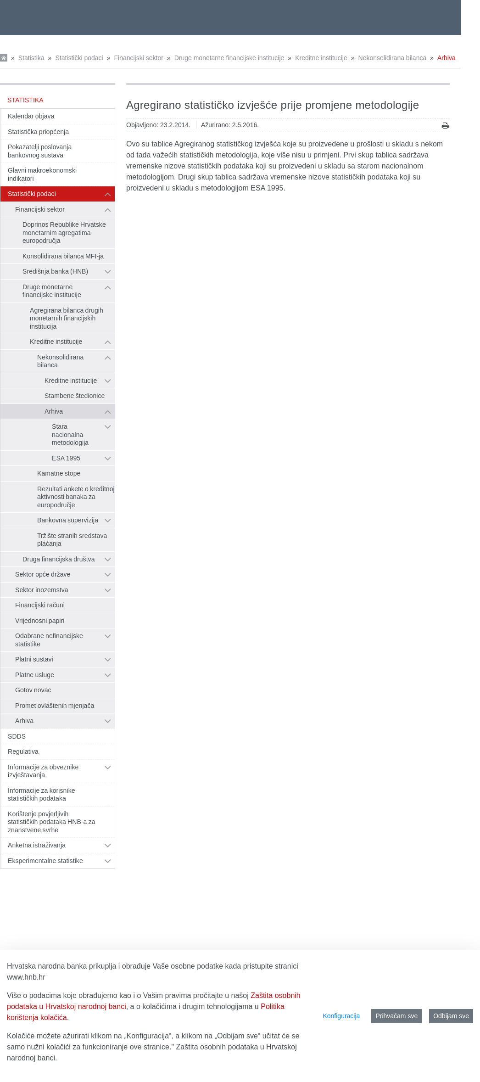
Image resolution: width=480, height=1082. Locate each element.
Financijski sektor (138, 58)
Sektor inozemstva (41, 590)
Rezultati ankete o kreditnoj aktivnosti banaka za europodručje (76, 497)
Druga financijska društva (58, 559)
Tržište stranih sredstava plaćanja (72, 540)
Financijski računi (40, 605)
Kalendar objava (31, 116)
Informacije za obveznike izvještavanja (43, 771)
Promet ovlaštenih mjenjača (54, 705)
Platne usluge (34, 674)
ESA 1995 (66, 458)
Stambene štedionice (75, 395)
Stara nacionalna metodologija (70, 434)
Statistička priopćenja (38, 131)
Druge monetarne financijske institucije (229, 58)
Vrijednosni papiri (39, 620)
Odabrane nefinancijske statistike (49, 640)
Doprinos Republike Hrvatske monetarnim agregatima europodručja (64, 232)
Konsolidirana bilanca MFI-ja (63, 256)
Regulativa (23, 751)
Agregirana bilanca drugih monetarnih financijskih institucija (66, 318)
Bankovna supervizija (67, 520)
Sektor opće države (42, 574)
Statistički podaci (79, 58)
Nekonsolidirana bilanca (392, 58)
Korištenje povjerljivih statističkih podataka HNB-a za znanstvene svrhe (51, 822)
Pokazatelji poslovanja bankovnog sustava (40, 151)
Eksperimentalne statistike (45, 860)
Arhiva (446, 58)
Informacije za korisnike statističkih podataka (41, 794)
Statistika (31, 58)
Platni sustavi (34, 659)
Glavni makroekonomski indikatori (42, 174)
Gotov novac (33, 690)
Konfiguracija (341, 1016)
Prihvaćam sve (396, 1016)
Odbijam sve (451, 1016)
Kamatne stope (58, 473)
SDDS (17, 736)
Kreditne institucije (321, 58)
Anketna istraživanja (37, 845)
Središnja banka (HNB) (55, 271)
